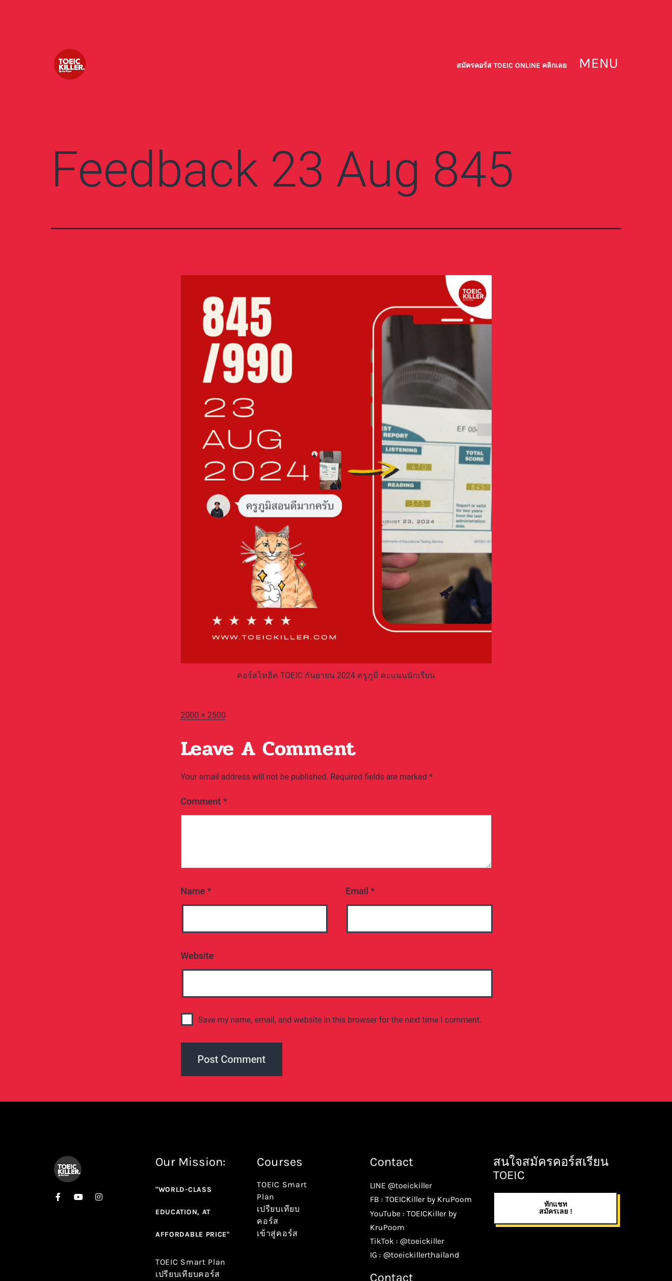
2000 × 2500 (203, 715)
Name (196, 891)
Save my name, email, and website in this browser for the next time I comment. (340, 1020)
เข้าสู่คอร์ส (277, 1233)
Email (359, 891)
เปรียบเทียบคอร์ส (187, 1274)
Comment (204, 801)
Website (197, 955)
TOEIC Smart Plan (190, 1262)
